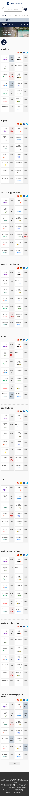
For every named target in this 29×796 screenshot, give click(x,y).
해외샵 (4, 16)
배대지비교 (16, 16)
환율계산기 (25, 16)
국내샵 (9, 16)
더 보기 (14, 764)
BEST (4, 24)
